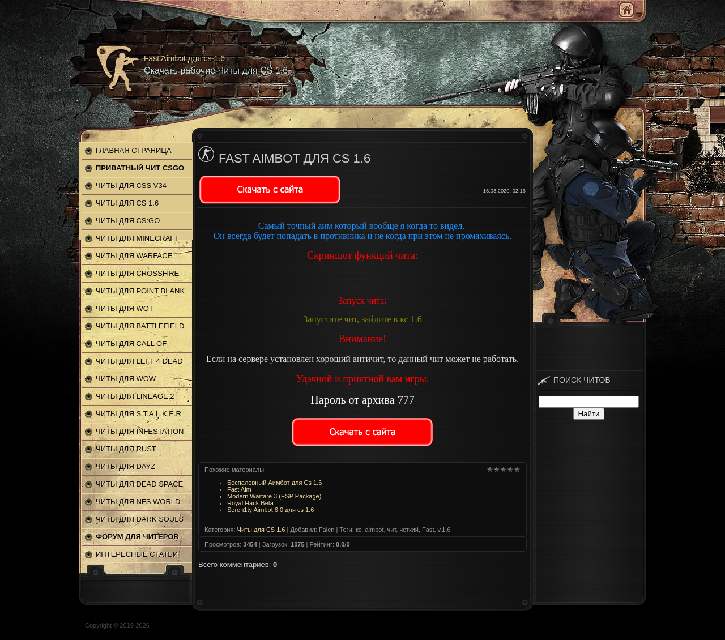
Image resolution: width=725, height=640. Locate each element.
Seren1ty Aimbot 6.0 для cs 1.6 (270, 509)
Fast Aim (239, 489)
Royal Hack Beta (250, 503)
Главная (626, 10)
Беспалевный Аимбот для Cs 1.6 (274, 482)
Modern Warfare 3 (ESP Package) (274, 496)
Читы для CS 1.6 (261, 529)
